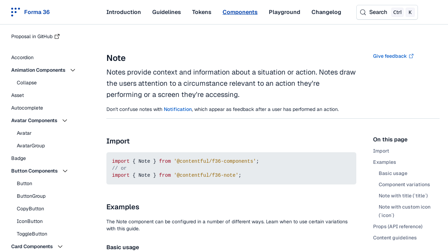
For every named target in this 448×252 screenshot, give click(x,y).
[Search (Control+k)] (387, 12)
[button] (49, 70)
